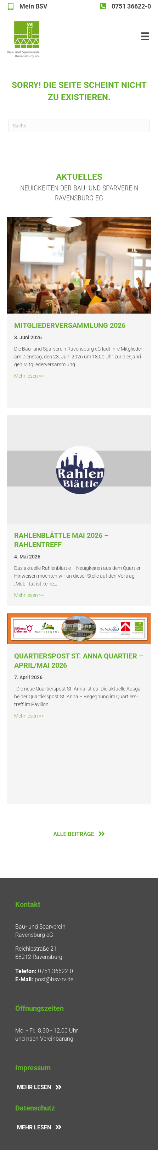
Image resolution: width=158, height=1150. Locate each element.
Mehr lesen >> (29, 375)
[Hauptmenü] (145, 36)
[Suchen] (79, 126)
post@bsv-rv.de (54, 979)
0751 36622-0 (55, 971)
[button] (13, 1137)
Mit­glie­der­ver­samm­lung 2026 (69, 325)
